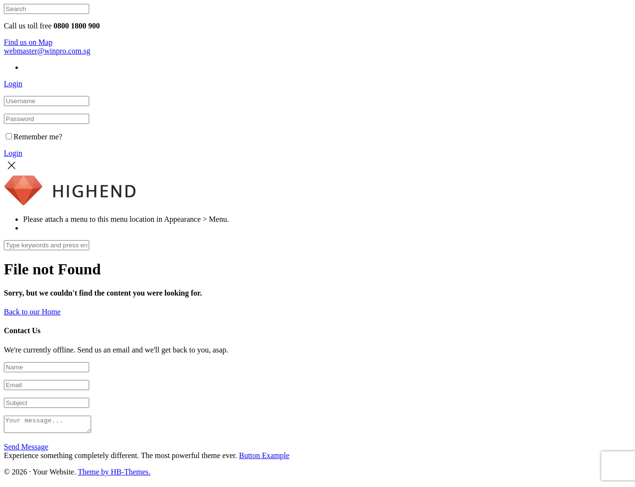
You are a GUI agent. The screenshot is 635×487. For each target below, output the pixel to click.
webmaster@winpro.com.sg (47, 51)
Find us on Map (28, 42)
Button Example (264, 458)
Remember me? (34, 137)
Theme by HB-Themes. (114, 475)
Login (13, 84)
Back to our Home (32, 312)
